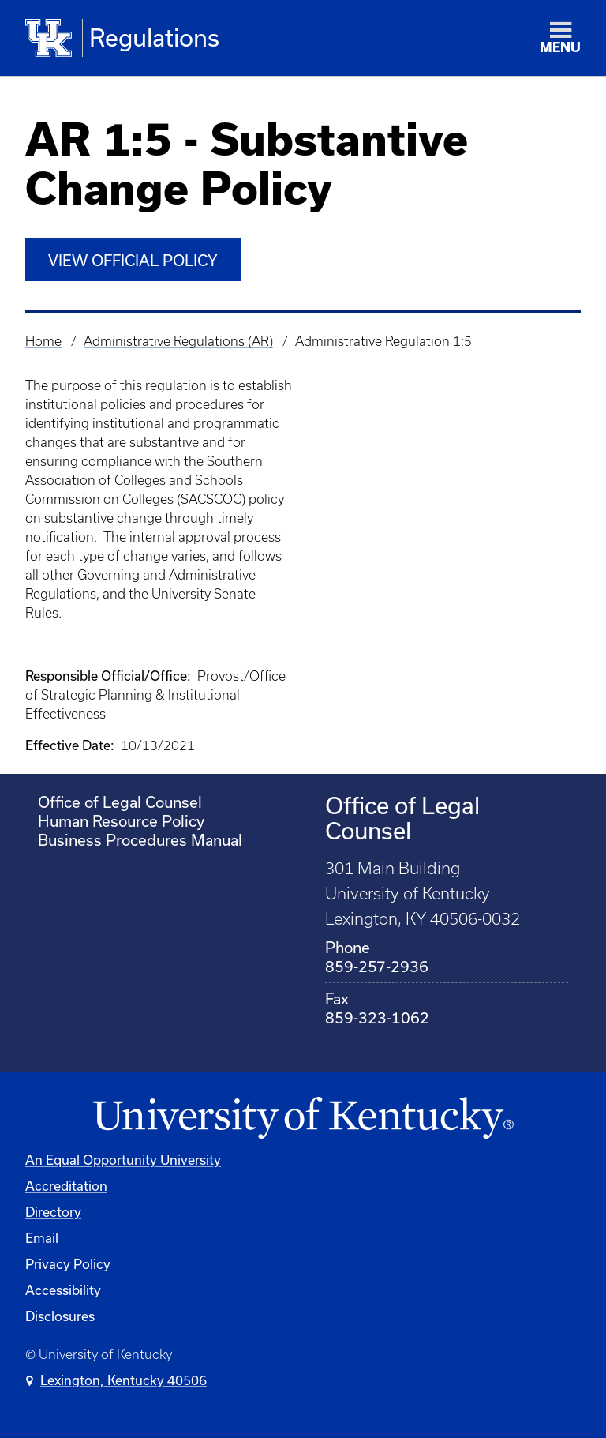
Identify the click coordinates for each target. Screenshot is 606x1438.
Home (43, 341)
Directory (53, 1211)
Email (41, 1237)
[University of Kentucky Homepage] (303, 1118)
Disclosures (60, 1315)
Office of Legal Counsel (120, 802)
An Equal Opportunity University (123, 1159)
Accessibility (63, 1289)
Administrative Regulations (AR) (178, 341)
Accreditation (66, 1185)
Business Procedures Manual (140, 840)
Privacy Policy (67, 1263)
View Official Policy (133, 260)
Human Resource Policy (121, 821)
